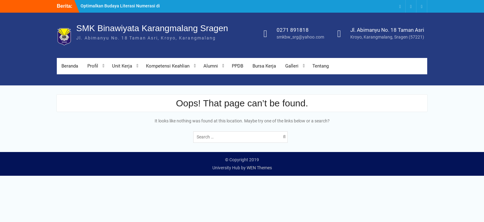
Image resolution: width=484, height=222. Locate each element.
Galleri (291, 66)
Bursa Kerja (264, 66)
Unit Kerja (122, 66)
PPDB (237, 66)
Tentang (320, 66)
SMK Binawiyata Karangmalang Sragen (152, 28)
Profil (92, 66)
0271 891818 (293, 30)
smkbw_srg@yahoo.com (300, 37)
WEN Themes (259, 167)
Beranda (69, 66)
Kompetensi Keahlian (168, 66)
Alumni (210, 66)
